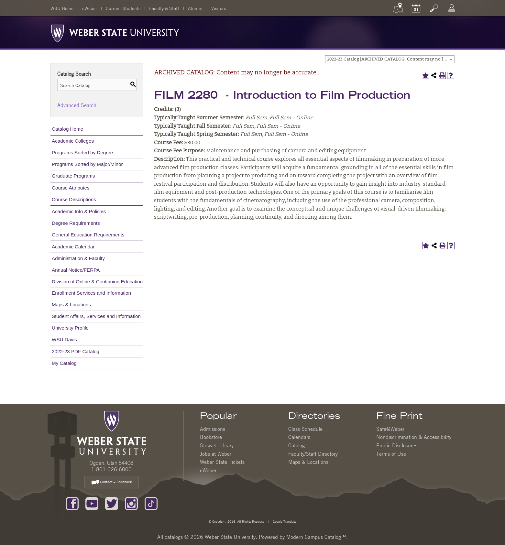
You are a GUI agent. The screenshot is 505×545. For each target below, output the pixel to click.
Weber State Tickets (222, 462)
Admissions (212, 429)
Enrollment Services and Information (91, 293)
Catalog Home (67, 129)
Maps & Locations (71, 304)
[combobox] (390, 59)
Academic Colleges (73, 141)
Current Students (123, 8)
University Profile (70, 328)
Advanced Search (76, 105)
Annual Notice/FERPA (76, 270)
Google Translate (284, 521)
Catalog (296, 445)
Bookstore (211, 437)
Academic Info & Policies (79, 211)
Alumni (195, 8)
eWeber (89, 8)
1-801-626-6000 (111, 469)
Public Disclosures (396, 445)
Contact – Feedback (111, 482)
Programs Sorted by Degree (82, 152)
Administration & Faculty (78, 258)
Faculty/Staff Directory (313, 454)
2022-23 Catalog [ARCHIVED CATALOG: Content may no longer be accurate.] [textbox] (390, 59)
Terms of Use (391, 454)
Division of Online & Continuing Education (97, 281)
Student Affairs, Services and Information (96, 316)
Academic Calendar (73, 246)
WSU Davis (64, 339)
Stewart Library (217, 445)
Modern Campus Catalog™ (316, 537)
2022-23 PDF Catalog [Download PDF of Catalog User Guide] (75, 351)
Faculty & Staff (164, 8)
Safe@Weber (390, 429)
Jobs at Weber (215, 454)
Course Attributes (71, 188)
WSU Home (61, 8)
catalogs (174, 537)
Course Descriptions (74, 199)
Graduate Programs (73, 176)
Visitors (218, 8)
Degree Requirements (76, 223)
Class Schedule (305, 429)
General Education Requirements (88, 234)
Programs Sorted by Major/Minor (87, 164)
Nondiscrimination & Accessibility (413, 437)
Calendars (299, 437)
